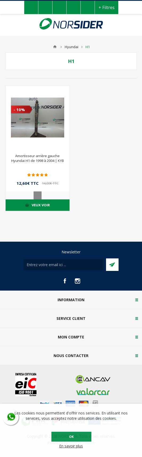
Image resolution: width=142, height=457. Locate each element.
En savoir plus (71, 445)
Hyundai (71, 46)
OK (71, 436)
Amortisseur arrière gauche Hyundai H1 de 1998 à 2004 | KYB (37, 158)
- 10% (19, 109)
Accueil (55, 47)
